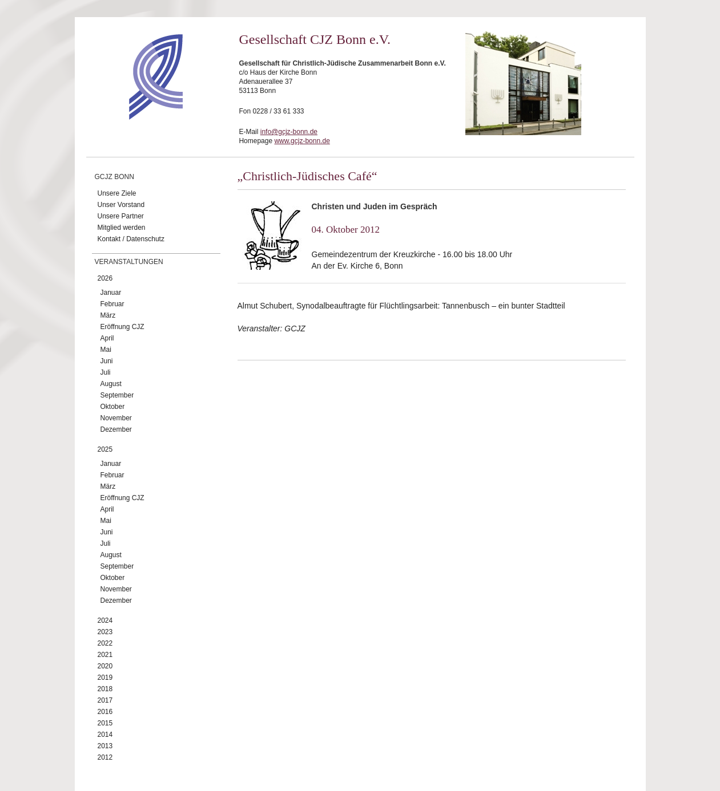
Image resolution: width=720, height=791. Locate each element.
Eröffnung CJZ (122, 327)
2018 (105, 689)
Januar (111, 293)
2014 (105, 735)
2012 (105, 757)
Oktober (112, 407)
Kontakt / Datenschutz (131, 239)
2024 (105, 620)
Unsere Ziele (117, 193)
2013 (105, 746)
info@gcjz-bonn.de (288, 132)
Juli (105, 372)
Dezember (116, 429)
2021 (105, 655)
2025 (105, 449)
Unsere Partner (121, 216)
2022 (105, 643)
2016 (105, 712)
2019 (105, 678)
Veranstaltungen (129, 262)
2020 (105, 666)
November (116, 418)
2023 (105, 632)
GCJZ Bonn (114, 177)
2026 (105, 278)
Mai (105, 350)
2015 (105, 723)
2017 (105, 700)
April (107, 338)
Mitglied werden (122, 228)
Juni (106, 361)
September (117, 395)
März (108, 315)
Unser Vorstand (121, 205)
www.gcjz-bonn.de (301, 141)
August (111, 384)
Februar (112, 304)
